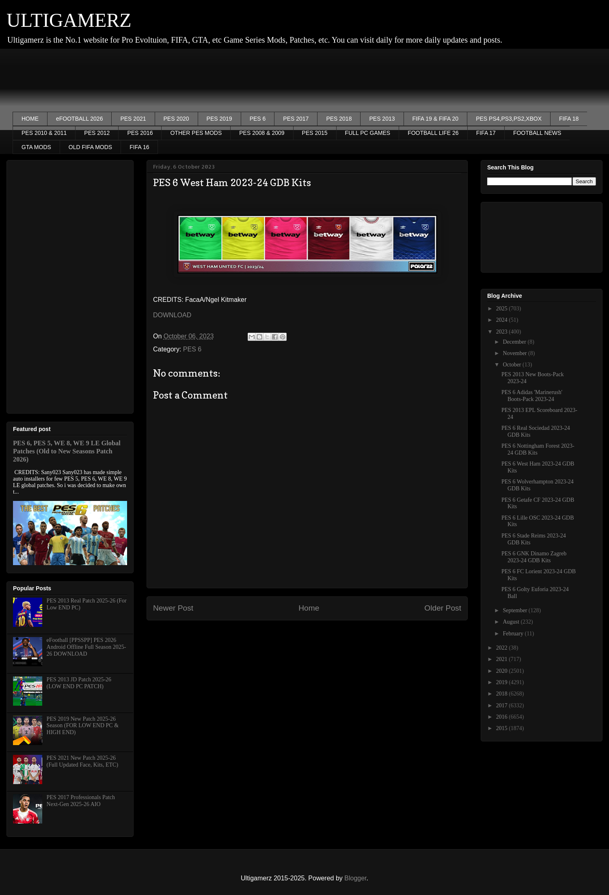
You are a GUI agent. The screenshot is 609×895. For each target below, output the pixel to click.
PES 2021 (133, 118)
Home (308, 608)
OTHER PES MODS (196, 133)
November (515, 353)
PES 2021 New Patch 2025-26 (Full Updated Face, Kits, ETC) (83, 761)
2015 (502, 728)
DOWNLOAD (172, 315)
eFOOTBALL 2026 (79, 118)
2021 (502, 659)
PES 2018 (339, 118)
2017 (502, 705)
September (515, 610)
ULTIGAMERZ (69, 20)
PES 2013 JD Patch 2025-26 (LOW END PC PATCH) (79, 682)
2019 (502, 682)
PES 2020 (176, 118)
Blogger (355, 878)
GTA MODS (36, 147)
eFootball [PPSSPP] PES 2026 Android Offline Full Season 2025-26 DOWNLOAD (86, 647)
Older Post (442, 608)
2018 (502, 694)
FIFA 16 (139, 147)
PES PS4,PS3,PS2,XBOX (509, 118)
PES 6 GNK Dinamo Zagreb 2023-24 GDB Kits (533, 556)
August (511, 622)
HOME (30, 118)
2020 (502, 671)
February (514, 634)
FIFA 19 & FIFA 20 (435, 118)
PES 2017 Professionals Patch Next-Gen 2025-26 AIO (81, 800)
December (515, 342)
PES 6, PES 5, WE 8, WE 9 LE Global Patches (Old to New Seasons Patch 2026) (67, 451)
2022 (502, 648)
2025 (502, 309)
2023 (502, 332)
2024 (502, 320)
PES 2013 (382, 118)
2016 (502, 717)
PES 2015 (315, 133)
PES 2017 (296, 118)
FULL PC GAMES (368, 133)
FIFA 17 (486, 133)
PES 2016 (140, 133)
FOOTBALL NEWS (537, 133)
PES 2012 (97, 133)
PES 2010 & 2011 (44, 133)
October (513, 365)
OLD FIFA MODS (90, 147)
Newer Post (173, 608)
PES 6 (258, 118)
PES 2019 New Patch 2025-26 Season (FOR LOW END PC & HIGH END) (83, 726)
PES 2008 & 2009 (261, 133)
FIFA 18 (569, 118)
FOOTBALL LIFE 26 (433, 133)
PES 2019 (219, 118)
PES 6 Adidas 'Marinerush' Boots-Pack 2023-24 (531, 395)
